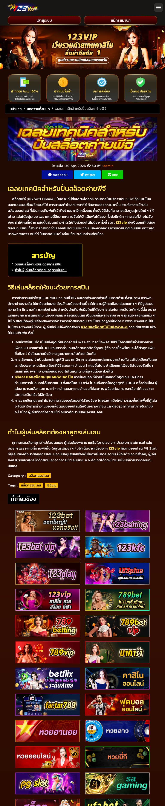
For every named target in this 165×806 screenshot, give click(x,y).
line (113, 174)
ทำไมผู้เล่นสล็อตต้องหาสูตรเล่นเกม (41, 270)
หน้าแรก (16, 108)
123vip (51, 485)
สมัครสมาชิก (121, 20)
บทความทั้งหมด (38, 108)
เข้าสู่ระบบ (44, 20)
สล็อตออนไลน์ (39, 475)
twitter (87, 174)
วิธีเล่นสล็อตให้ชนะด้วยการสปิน (38, 264)
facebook (58, 174)
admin (108, 165)
